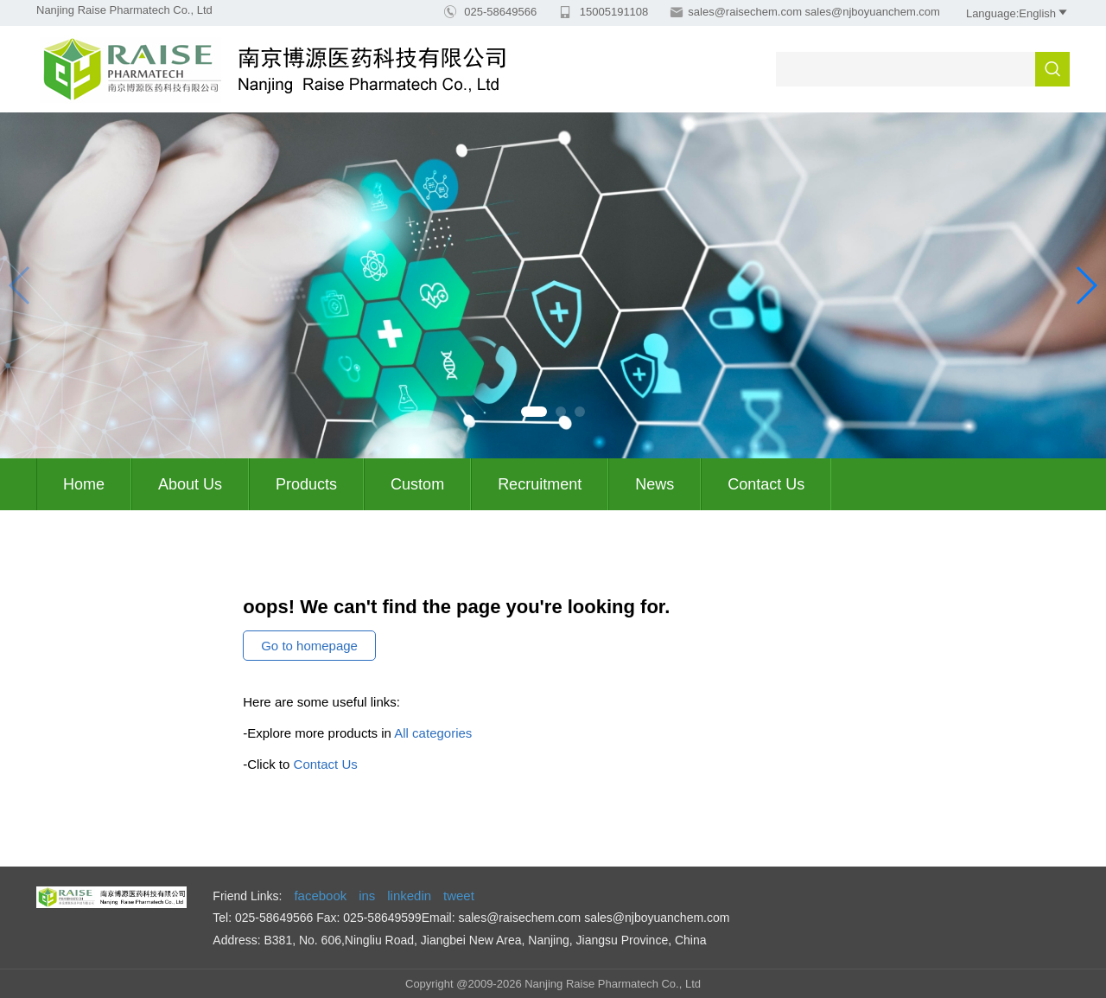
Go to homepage (309, 645)
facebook (320, 895)
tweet (458, 895)
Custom (417, 484)
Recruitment (540, 484)
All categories (433, 733)
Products (306, 484)
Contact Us (766, 484)
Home (84, 484)
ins (367, 895)
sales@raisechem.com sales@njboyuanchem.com (814, 11)
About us (190, 484)
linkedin (409, 895)
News (654, 484)
